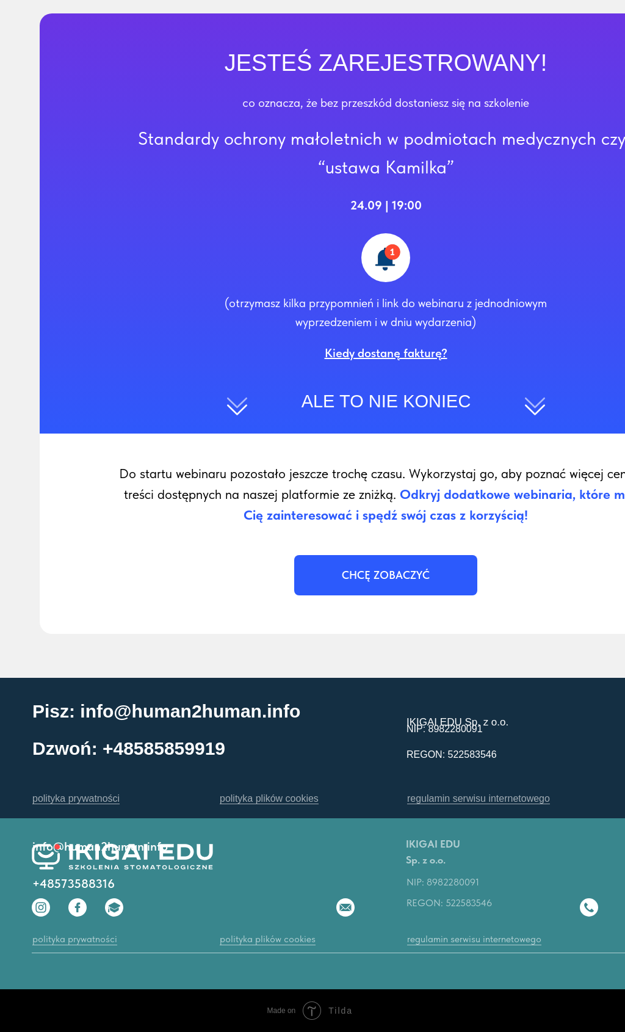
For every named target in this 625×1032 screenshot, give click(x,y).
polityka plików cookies (269, 798)
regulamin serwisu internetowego (478, 798)
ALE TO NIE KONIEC (386, 401)
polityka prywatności (76, 798)
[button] (386, 353)
